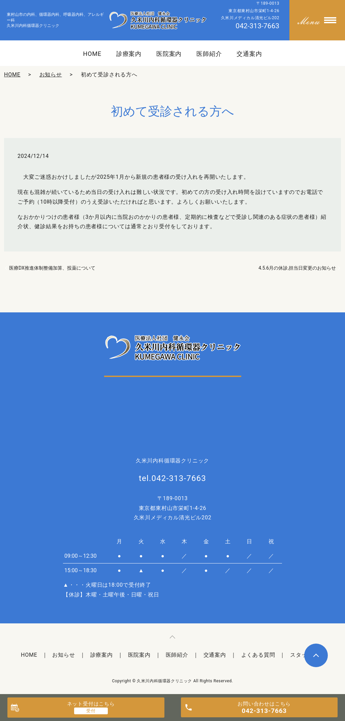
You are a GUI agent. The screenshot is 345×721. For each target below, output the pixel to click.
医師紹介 (209, 53)
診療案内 (129, 53)
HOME (92, 53)
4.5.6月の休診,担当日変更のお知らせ (297, 268)
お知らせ (50, 74)
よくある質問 (258, 655)
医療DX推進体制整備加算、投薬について (52, 268)
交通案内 (249, 53)
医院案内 (169, 53)
